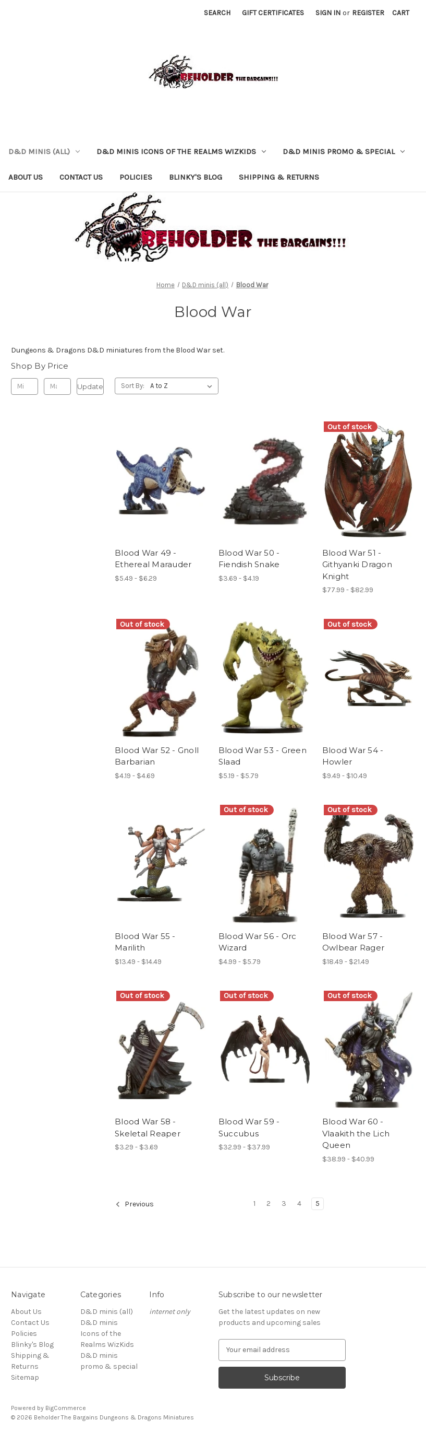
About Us (25, 177)
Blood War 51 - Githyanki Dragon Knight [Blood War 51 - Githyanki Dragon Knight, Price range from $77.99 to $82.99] (357, 564)
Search (217, 12)
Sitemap (25, 1377)
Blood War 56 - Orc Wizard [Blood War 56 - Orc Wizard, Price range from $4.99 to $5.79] (257, 942)
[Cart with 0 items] (400, 13)
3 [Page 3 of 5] (284, 1203)
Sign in (327, 12)
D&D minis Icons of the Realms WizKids (181, 151)
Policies (135, 177)
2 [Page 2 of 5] (268, 1203)
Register (368, 12)
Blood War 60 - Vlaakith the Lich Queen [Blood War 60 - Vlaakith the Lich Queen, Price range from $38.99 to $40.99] (356, 1133)
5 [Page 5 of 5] (317, 1203)
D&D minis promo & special (344, 151)
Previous (134, 1204)
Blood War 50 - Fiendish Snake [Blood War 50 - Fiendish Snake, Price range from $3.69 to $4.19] (249, 559)
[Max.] (57, 386)
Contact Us (81, 177)
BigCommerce (65, 1408)
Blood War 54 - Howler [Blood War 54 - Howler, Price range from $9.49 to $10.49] (353, 756)
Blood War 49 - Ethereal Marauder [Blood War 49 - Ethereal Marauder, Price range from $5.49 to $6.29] (153, 559)
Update (90, 386)
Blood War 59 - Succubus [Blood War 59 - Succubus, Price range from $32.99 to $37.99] (249, 1127)
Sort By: (132, 386)
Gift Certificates (273, 12)
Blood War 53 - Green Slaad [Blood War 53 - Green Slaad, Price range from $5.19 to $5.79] (262, 756)
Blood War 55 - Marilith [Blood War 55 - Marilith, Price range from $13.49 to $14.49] (145, 942)
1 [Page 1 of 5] (254, 1203)
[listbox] (183, 386)
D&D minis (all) (44, 151)
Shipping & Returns (279, 177)
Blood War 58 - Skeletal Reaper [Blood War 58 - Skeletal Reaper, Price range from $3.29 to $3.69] (147, 1127)
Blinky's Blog (195, 177)
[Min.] (24, 386)
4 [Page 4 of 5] (299, 1203)
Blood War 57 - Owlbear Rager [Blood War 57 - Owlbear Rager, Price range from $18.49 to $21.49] (353, 942)
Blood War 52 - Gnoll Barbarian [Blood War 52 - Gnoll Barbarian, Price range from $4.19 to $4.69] (157, 756)
